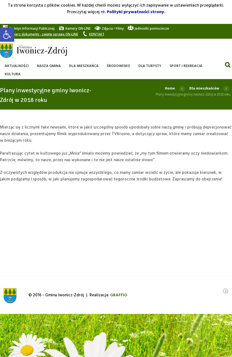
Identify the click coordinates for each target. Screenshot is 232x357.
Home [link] (170, 88)
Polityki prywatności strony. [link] (136, 12)
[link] (7, 34)
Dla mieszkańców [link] (204, 88)
